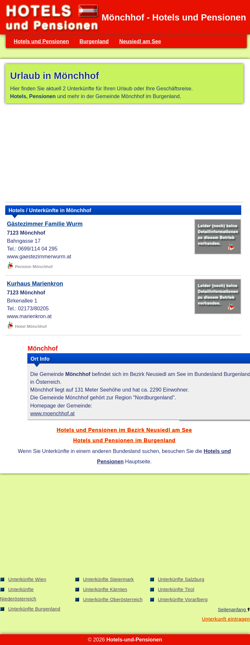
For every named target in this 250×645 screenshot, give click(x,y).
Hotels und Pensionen (41, 41)
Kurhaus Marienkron (35, 283)
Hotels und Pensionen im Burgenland (124, 440)
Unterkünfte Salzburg (181, 579)
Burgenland (94, 41)
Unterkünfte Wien (27, 579)
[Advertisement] (124, 154)
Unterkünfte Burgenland (34, 609)
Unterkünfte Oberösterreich (113, 599)
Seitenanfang (234, 609)
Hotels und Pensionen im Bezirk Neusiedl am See (124, 430)
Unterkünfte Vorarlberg (183, 599)
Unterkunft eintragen (226, 619)
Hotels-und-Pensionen (134, 639)
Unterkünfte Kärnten (105, 589)
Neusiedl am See (140, 41)
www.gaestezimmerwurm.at (39, 256)
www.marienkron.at (29, 316)
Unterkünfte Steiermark (108, 579)
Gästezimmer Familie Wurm (45, 224)
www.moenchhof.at (52, 413)
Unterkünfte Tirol (176, 589)
